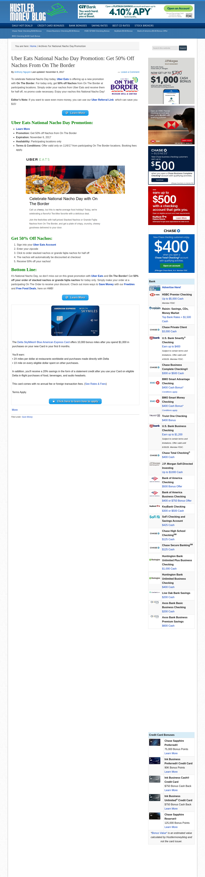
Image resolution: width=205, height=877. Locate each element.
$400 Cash (168, 457)
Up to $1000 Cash (172, 472)
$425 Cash (168, 525)
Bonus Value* (159, 833)
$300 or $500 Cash (173, 373)
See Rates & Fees (95, 385)
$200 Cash (168, 597)
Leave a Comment (130, 72)
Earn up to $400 (171, 346)
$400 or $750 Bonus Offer (177, 500)
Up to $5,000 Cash (172, 298)
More (15, 412)
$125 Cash (168, 539)
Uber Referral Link (102, 99)
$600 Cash (168, 625)
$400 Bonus (169, 420)
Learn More (171, 753)
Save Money (27, 419)
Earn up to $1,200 (172, 434)
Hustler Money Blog (39, 12)
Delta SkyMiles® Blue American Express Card (43, 343)
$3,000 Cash (169, 331)
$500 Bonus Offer (172, 486)
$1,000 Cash (169, 568)
